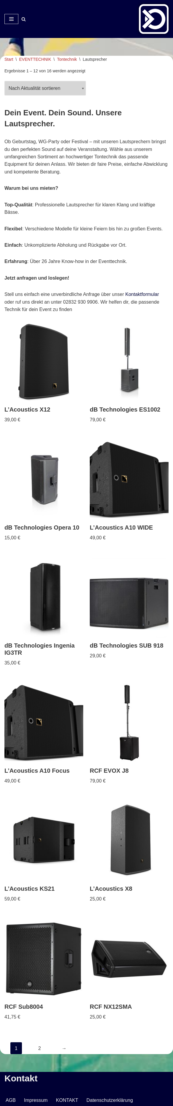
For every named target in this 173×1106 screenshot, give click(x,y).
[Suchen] (23, 19)
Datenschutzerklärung (109, 1099)
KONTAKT (67, 1099)
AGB (11, 1099)
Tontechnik (67, 59)
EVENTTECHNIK (35, 59)
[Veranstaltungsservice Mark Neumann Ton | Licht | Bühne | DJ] (154, 19)
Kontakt (21, 1078)
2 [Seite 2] (39, 1047)
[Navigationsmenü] (11, 19)
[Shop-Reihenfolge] (44, 88)
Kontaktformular (141, 295)
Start (8, 59)
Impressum (35, 1099)
